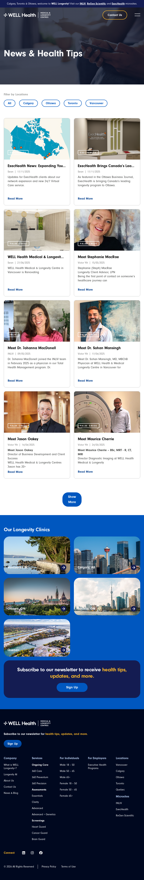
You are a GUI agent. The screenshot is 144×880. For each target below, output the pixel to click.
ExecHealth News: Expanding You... (37, 166)
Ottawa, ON (16, 609)
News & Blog (11, 793)
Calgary (28, 103)
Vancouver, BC (18, 567)
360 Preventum (40, 777)
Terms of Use (68, 866)
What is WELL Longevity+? (11, 766)
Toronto (73, 103)
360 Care (37, 771)
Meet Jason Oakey (23, 439)
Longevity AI (10, 774)
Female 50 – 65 (68, 789)
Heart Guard (39, 826)
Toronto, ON (86, 609)
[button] (18, 152)
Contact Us (10, 786)
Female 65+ (66, 795)
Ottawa (51, 103)
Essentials (37, 795)
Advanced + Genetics (44, 814)
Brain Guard (38, 839)
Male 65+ (65, 777)
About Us (9, 780)
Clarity (35, 802)
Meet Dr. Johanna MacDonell (32, 348)
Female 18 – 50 (68, 783)
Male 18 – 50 (67, 764)
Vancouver (96, 103)
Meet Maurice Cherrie (96, 439)
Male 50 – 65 (67, 771)
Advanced (37, 808)
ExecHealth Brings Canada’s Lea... (106, 166)
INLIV (119, 803)
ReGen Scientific (125, 815)
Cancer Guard (39, 833)
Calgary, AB (86, 567)
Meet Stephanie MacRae (98, 257)
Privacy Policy (49, 866)
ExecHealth (122, 809)
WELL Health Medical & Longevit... (36, 257)
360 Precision (39, 783)
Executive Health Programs (97, 766)
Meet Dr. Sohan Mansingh (99, 348)
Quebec (13, 650)
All (9, 103)
